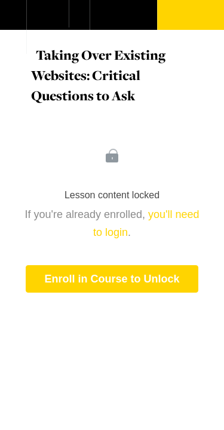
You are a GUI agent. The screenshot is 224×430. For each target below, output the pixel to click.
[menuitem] (47, 27)
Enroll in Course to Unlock (111, 279)
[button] (13, 21)
